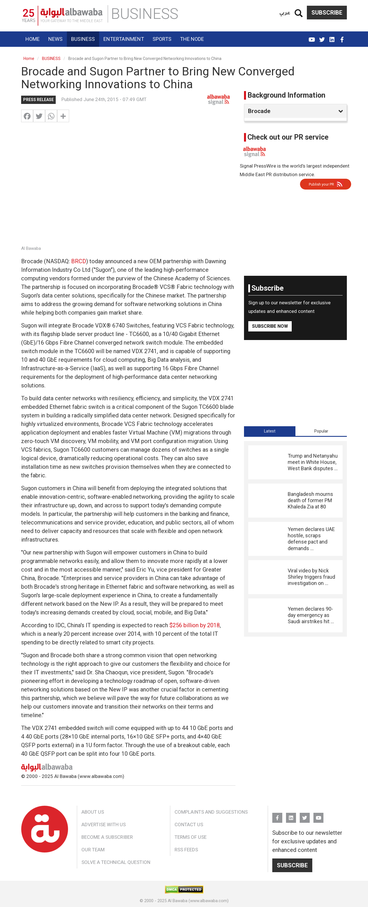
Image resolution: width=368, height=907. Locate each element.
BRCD (78, 261)
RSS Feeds (186, 849)
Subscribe (326, 12)
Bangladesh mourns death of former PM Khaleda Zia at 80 (310, 500)
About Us (92, 812)
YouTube (312, 37)
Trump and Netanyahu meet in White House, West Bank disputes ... (313, 462)
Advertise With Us (103, 824)
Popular (321, 431)
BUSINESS (51, 58)
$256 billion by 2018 (194, 625)
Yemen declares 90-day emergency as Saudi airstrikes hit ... (311, 615)
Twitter (322, 37)
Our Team (93, 849)
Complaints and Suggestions (211, 812)
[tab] (269, 431)
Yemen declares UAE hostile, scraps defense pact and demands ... (311, 538)
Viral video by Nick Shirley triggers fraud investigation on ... (311, 577)
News (55, 39)
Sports (162, 39)
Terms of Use (191, 837)
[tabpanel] (295, 539)
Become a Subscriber (107, 837)
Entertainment (123, 39)
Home (32, 39)
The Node (192, 39)
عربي (284, 12)
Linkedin (332, 37)
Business (83, 39)
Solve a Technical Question (115, 862)
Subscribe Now (270, 326)
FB (342, 37)
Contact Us (189, 824)
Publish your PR (321, 184)
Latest (269, 431)
